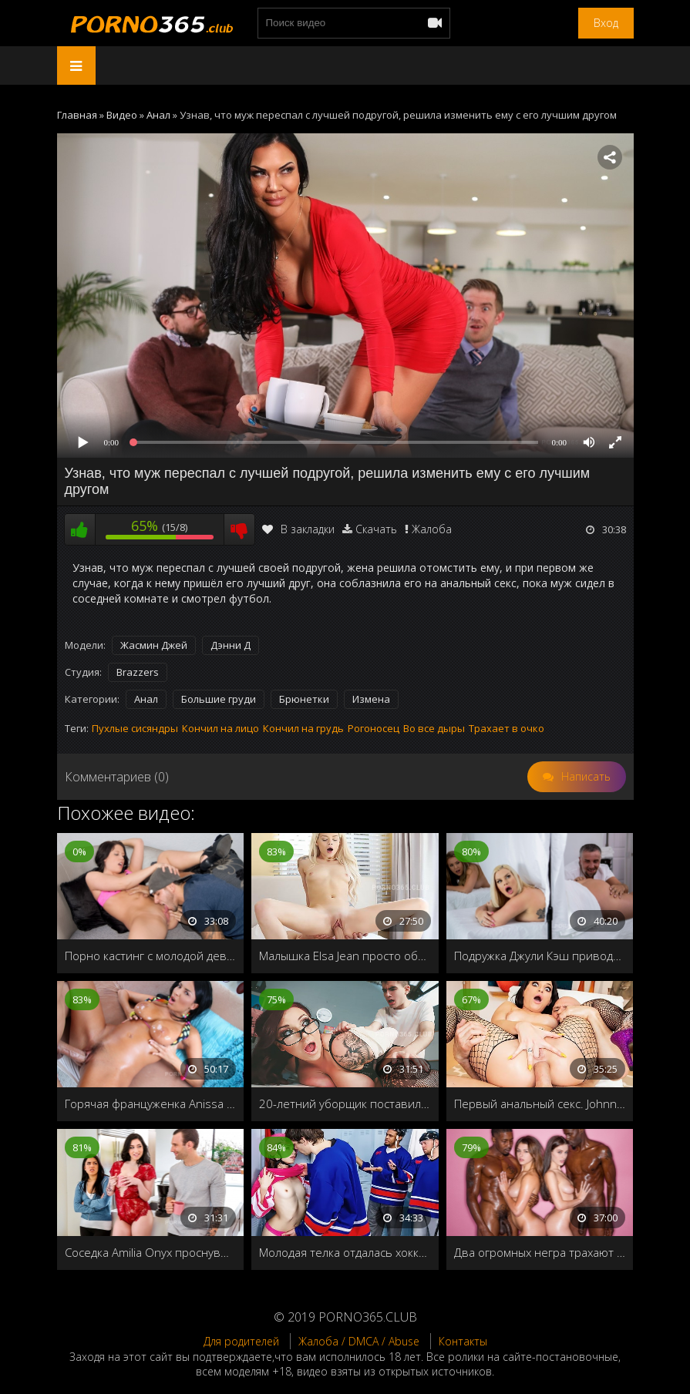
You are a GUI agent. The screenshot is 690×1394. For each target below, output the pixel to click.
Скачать (376, 529)
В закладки (298, 529)
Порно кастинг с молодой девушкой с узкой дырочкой (151, 955)
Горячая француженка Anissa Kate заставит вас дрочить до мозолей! (151, 1103)
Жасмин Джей (153, 645)
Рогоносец (373, 728)
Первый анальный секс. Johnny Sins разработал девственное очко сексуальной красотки (540, 1103)
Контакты (463, 1341)
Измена (371, 699)
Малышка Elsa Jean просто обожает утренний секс (345, 955)
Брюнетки (304, 699)
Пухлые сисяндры (135, 728)
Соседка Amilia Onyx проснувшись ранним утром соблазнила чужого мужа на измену (151, 1252)
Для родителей (241, 1341)
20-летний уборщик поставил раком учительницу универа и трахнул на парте (345, 1103)
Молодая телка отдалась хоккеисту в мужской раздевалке (345, 1252)
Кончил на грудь (303, 728)
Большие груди (218, 699)
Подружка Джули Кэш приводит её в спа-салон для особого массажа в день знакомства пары (540, 955)
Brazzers (137, 672)
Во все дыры (434, 728)
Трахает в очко (506, 728)
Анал (146, 699)
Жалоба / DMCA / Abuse (358, 1341)
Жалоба (432, 529)
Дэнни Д (230, 645)
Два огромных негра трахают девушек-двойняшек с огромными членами (540, 1252)
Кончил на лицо (220, 728)
